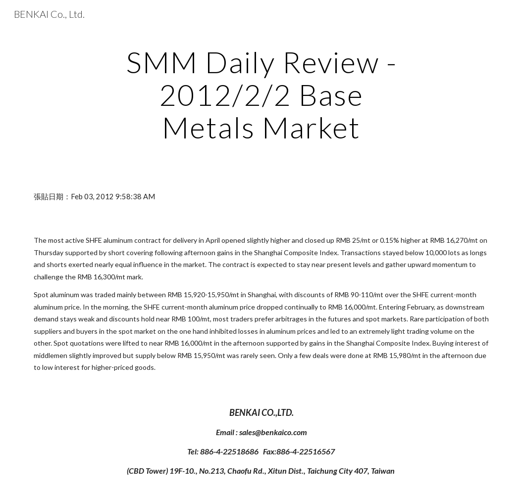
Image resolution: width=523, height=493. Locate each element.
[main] (261, 94)
